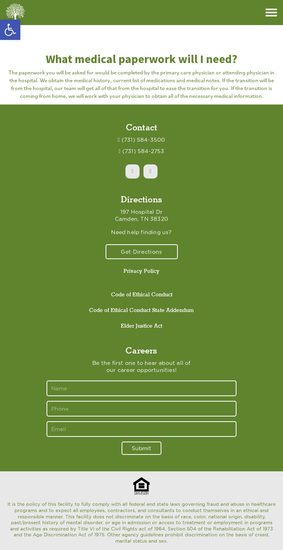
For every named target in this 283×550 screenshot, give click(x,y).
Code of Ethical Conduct (141, 294)
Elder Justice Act (141, 326)
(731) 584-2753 (143, 151)
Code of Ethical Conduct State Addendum (141, 310)
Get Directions (141, 252)
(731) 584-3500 (143, 140)
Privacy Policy (141, 271)
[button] (10, 30)
